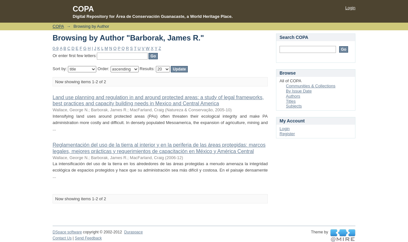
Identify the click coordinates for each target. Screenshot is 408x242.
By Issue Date (299, 91)
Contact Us (62, 238)
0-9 (56, 48)
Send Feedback (88, 238)
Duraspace (133, 232)
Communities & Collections (310, 86)
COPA (58, 26)
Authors (293, 96)
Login (350, 7)
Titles (291, 101)
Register (287, 133)
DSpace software (67, 232)
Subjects (294, 106)
